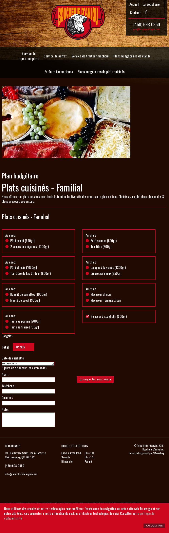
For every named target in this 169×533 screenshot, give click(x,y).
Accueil (134, 4)
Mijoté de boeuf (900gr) (25, 300)
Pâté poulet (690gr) (22, 240)
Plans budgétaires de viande (132, 55)
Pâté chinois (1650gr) (23, 267)
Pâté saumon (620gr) (104, 240)
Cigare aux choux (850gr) (106, 273)
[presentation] (107, 365)
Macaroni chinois (101, 294)
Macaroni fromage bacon (106, 300)
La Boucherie (151, 4)
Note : (5, 409)
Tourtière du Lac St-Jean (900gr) (30, 273)
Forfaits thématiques (59, 71)
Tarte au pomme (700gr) (25, 321)
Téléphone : (8, 385)
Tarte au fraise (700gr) (24, 327)
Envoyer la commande (95, 379)
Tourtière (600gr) (101, 246)
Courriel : (7, 397)
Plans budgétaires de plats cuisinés (101, 71)
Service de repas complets (29, 56)
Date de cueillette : (13, 358)
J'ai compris (154, 525)
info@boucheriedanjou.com (146, 29)
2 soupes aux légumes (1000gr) (29, 246)
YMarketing (158, 453)
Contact (135, 12)
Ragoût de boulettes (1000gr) (28, 294)
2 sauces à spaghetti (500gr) (109, 316)
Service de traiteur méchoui (90, 55)
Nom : (5, 374)
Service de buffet (55, 55)
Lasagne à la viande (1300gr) (108, 267)
